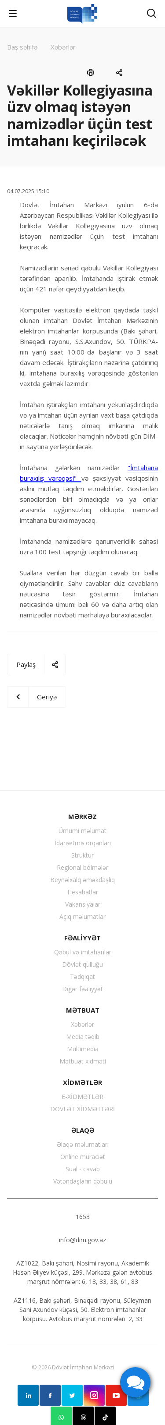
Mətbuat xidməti (82, 1061)
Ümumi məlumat (82, 830)
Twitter (72, 1395)
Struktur (82, 855)
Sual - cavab (83, 1169)
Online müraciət (82, 1156)
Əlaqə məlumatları (83, 1144)
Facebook (50, 1395)
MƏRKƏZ (82, 816)
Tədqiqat (82, 976)
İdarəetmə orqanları (83, 843)
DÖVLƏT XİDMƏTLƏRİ (82, 1109)
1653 (83, 1216)
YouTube (116, 1395)
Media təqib (82, 1036)
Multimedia (83, 1049)
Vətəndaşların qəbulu (82, 1181)
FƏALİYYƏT (82, 937)
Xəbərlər (82, 1024)
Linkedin (28, 1395)
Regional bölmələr (82, 867)
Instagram (94, 1395)
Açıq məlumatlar (82, 916)
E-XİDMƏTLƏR (82, 1096)
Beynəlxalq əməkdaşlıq (82, 880)
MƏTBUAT (82, 1010)
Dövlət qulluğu (82, 964)
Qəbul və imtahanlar (82, 952)
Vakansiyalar (82, 904)
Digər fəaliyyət (82, 989)
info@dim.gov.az (82, 1240)
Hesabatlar (82, 892)
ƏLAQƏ (82, 1130)
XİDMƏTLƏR (82, 1082)
